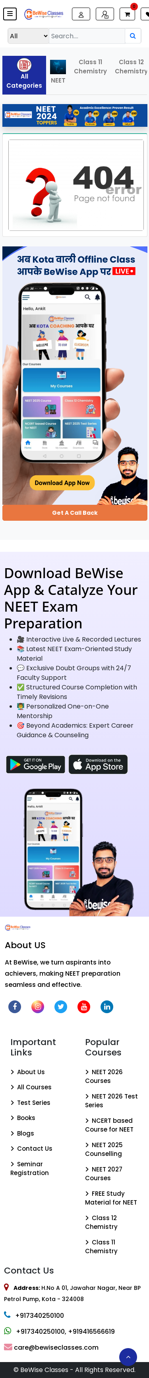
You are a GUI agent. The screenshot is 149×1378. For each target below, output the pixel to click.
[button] (10, 14)
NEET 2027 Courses (103, 1174)
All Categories (24, 74)
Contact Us (31, 1148)
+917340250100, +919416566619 (59, 1331)
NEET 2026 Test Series (111, 1101)
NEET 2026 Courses (104, 1076)
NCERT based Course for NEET (109, 1125)
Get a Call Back (75, 513)
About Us (27, 1072)
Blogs (22, 1133)
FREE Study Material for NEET (111, 1198)
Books (22, 1118)
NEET (58, 72)
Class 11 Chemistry (90, 66)
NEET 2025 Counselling (104, 1149)
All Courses (31, 1087)
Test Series (30, 1102)
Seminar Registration (29, 1168)
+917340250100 (34, 1315)
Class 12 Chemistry (101, 1222)
